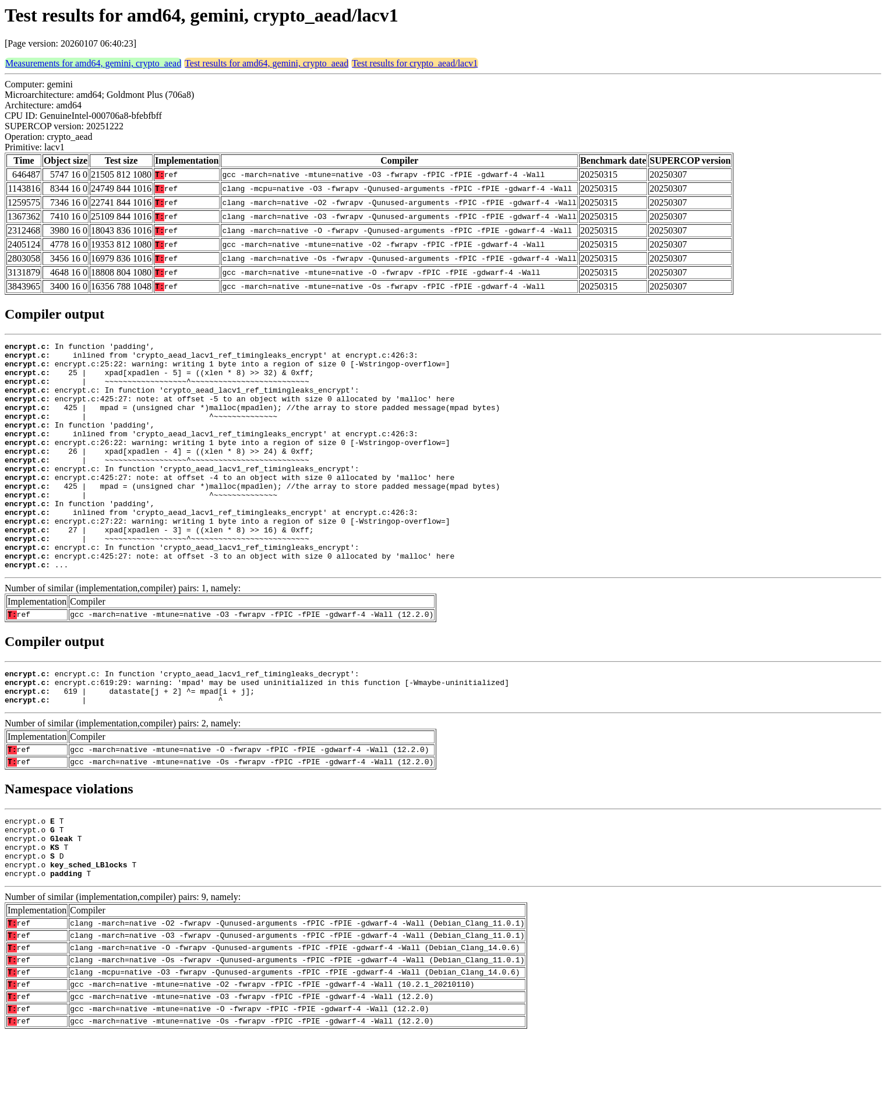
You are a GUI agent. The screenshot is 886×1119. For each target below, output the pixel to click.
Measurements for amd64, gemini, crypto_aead (93, 63)
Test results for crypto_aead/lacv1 (415, 63)
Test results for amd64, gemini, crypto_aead (266, 63)
